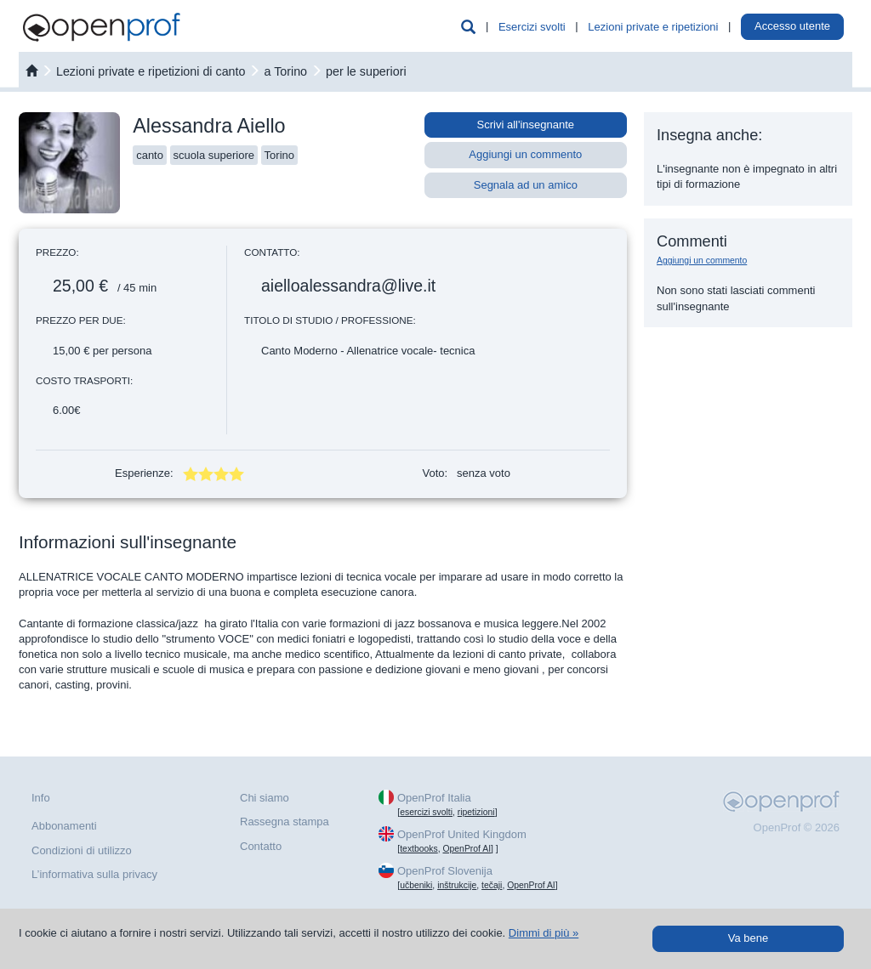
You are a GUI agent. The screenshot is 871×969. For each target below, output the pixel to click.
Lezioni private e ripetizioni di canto (151, 71)
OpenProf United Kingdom (462, 834)
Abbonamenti (64, 825)
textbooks (418, 848)
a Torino (285, 71)
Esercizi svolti (532, 26)
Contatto (261, 846)
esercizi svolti (426, 812)
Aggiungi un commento (525, 154)
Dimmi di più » (543, 932)
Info (40, 797)
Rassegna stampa (284, 821)
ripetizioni (476, 812)
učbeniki (416, 885)
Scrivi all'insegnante (526, 124)
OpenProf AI (466, 848)
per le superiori (366, 71)
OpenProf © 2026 (797, 827)
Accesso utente (792, 26)
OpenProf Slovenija (444, 870)
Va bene (748, 938)
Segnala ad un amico (526, 184)
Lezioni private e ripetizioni (653, 26)
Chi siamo (264, 797)
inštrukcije (456, 885)
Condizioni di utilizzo (81, 850)
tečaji (491, 885)
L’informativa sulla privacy (94, 874)
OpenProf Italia (434, 797)
